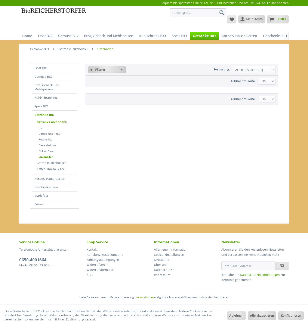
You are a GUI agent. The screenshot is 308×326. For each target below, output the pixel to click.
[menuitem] (198, 14)
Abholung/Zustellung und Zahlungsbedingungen (105, 257)
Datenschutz (163, 270)
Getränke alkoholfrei (52, 122)
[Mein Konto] (251, 19)
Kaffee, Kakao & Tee (51, 169)
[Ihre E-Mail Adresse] (248, 266)
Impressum (162, 275)
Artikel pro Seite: (243, 81)
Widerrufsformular (100, 270)
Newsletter (162, 260)
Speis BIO (41, 106)
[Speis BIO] (179, 36)
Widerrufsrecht (97, 265)
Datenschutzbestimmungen (260, 275)
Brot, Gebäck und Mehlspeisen (46, 87)
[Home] (27, 36)
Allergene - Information (170, 249)
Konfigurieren (291, 315)
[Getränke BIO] (204, 36)
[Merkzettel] (231, 19)
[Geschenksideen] (276, 36)
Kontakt (92, 249)
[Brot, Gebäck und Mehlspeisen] (108, 36)
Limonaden (46, 157)
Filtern (97, 69)
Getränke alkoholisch (52, 163)
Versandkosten (145, 297)
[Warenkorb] (278, 19)
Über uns (160, 265)
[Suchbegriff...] (198, 12)
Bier (41, 128)
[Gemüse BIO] (68, 36)
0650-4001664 (32, 260)
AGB (90, 275)
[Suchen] (221, 12)
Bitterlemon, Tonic (50, 134)
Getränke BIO (44, 115)
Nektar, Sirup (46, 151)
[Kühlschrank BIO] (152, 36)
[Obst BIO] (45, 36)
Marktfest (41, 196)
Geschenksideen (46, 187)
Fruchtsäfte (45, 139)
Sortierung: (221, 69)
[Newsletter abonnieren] (282, 266)
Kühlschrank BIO (46, 98)
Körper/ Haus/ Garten (49, 179)
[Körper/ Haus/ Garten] (239, 36)
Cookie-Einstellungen (169, 255)
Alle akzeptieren (262, 315)
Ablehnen (236, 315)
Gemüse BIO (43, 77)
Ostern (39, 204)
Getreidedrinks (47, 145)
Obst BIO (40, 68)
